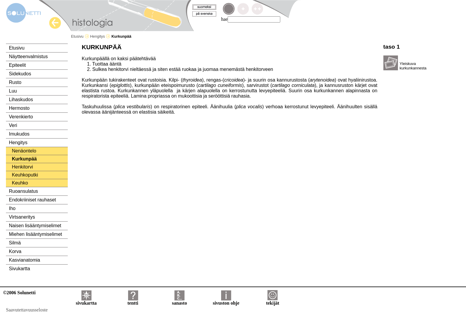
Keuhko (20, 182)
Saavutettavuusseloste (27, 309)
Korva (15, 251)
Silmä (15, 242)
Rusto (15, 82)
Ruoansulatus (23, 191)
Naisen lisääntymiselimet (35, 225)
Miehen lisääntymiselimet (35, 234)
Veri (13, 125)
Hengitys (100, 36)
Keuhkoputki (25, 174)
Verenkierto (21, 116)
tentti (132, 301)
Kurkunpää (24, 158)
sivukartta (86, 301)
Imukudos (19, 133)
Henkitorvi (22, 166)
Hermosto (19, 108)
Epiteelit (17, 65)
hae (224, 19)
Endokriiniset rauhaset (32, 199)
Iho (12, 208)
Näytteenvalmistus (28, 56)
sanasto (179, 301)
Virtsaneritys (22, 217)
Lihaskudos (21, 99)
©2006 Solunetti (19, 292)
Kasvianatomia (24, 260)
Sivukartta (19, 268)
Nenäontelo (24, 150)
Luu (13, 90)
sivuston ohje (226, 301)
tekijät (272, 301)
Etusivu (80, 36)
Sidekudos (20, 73)
